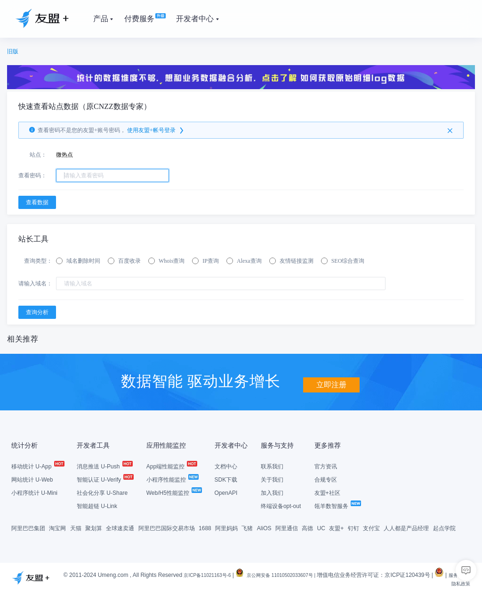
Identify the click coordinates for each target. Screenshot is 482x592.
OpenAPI (226, 492)
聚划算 (93, 527)
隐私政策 (459, 582)
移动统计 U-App (37, 465)
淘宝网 (57, 527)
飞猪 (247, 527)
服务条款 (431, 582)
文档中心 (226, 465)
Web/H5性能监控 (173, 492)
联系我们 (272, 465)
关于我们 (272, 478)
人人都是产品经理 (406, 527)
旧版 (12, 51)
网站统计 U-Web (32, 478)
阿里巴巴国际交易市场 (166, 527)
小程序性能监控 (172, 478)
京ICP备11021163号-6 (212, 574)
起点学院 (444, 527)
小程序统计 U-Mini (34, 492)
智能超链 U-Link (97, 505)
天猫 (75, 527)
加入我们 (272, 492)
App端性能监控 (171, 465)
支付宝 (371, 527)
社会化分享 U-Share (102, 492)
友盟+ (336, 527)
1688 (205, 527)
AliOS (264, 527)
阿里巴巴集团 (28, 527)
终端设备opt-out (281, 505)
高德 (307, 527)
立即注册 (331, 380)
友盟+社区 (327, 492)
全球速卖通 (120, 527)
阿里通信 (286, 527)
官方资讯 (325, 465)
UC (321, 527)
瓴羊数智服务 (337, 505)
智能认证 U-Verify (105, 478)
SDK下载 (226, 478)
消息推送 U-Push (104, 465)
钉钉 (353, 527)
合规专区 (325, 478)
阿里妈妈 (226, 527)
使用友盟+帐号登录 (156, 130)
